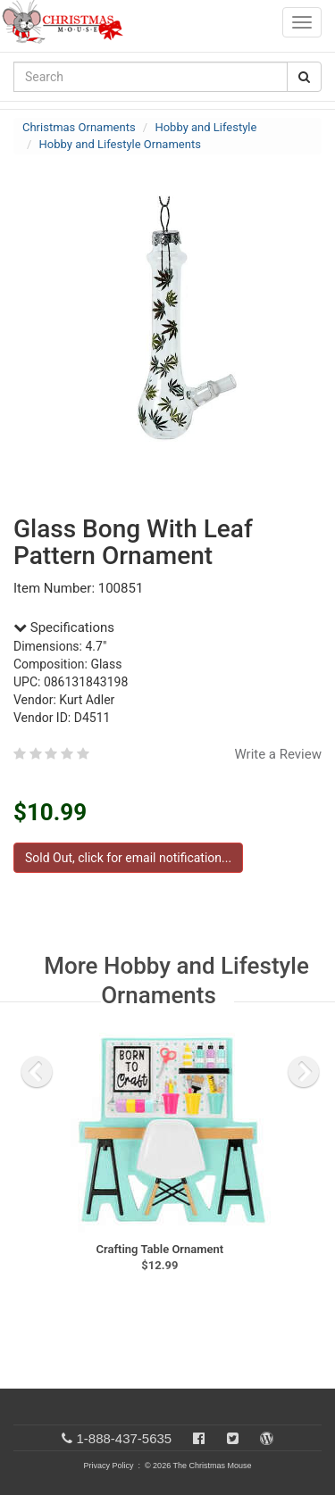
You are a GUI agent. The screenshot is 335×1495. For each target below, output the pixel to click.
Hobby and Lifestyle (205, 127)
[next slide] (304, 1072)
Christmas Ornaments (79, 127)
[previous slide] (36, 1072)
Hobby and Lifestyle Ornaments (120, 144)
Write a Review (278, 754)
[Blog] (266, 1438)
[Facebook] (199, 1438)
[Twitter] (233, 1438)
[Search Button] (304, 77)
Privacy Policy (108, 1465)
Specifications (63, 627)
